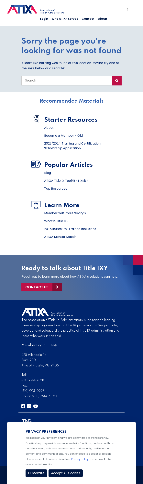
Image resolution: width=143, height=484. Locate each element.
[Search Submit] (117, 80)
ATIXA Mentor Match (60, 237)
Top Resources (55, 188)
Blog (47, 173)
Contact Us (37, 287)
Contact (88, 19)
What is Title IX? (56, 221)
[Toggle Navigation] (129, 11)
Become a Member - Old (63, 135)
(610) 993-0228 (32, 391)
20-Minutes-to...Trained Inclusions (70, 229)
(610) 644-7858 (32, 380)
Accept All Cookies (65, 473)
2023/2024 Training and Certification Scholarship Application (72, 145)
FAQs (53, 345)
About (102, 19)
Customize (36, 473)
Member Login (33, 345)
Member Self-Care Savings (65, 213)
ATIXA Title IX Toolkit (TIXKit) (66, 180)
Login (44, 19)
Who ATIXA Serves (64, 19)
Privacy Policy (79, 459)
